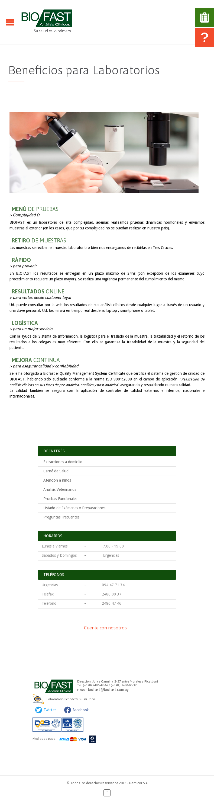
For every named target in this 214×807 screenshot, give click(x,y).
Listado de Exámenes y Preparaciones (74, 508)
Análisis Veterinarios (59, 489)
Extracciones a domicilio (62, 462)
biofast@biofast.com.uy (108, 689)
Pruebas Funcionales (60, 499)
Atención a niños (57, 480)
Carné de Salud (56, 471)
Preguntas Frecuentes (61, 517)
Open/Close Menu (10, 22)
